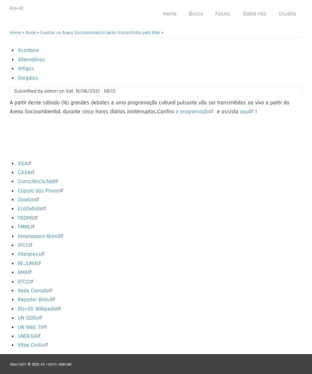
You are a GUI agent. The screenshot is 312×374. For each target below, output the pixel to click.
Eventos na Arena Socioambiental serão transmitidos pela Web (100, 33)
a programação (195, 111)
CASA (27, 172)
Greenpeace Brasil (41, 236)
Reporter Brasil (37, 299)
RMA (26, 272)
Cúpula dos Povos (41, 191)
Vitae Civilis (34, 345)
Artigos (26, 68)
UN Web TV (33, 327)
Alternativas (31, 59)
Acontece (28, 50)
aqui (248, 111)
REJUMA (30, 263)
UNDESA (30, 336)
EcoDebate (33, 208)
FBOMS (29, 218)
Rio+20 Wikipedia (40, 309)
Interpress (32, 254)
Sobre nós (254, 13)
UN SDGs (31, 318)
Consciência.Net (39, 181)
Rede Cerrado (36, 290)
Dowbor (29, 199)
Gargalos (28, 78)
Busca (196, 13)
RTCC (26, 281)
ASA (25, 163)
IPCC (26, 245)
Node (30, 33)
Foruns (223, 13)
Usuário (287, 13)
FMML (27, 227)
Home (170, 13)
